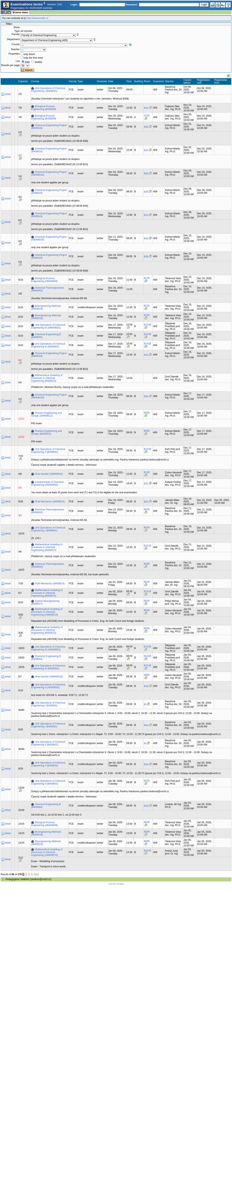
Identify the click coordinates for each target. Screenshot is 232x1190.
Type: (17, 31)
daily (27, 62)
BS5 (146, 686)
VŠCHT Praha (116, 884)
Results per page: (10, 65)
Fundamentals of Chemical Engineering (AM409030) (47, 483)
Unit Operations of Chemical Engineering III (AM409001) (48, 326)
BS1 (146, 108)
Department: (13, 39)
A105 (146, 115)
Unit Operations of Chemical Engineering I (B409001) (48, 89)
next (36, 874)
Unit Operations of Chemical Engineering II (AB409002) (48, 686)
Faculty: (16, 34)
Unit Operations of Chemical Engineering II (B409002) (48, 450)
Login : (74, 4)
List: (18, 61)
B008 (146, 412)
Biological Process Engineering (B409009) (43, 108)
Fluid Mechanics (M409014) (50, 501)
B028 (146, 509)
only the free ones (33, 57)
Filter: (9, 24)
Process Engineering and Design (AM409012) (46, 414)
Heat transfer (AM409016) (49, 474)
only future (29, 54)
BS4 (146, 725)
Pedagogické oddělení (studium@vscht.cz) (28, 879)
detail (8, 94)
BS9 (146, 805)
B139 (146, 278)
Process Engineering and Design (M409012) (46, 432)
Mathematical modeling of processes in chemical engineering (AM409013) (47, 612)
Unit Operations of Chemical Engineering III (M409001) (48, 345)
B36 (146, 126)
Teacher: (15, 49)
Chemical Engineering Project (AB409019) (49, 173)
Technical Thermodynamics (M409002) (47, 289)
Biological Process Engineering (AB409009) (44, 280)
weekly (38, 62)
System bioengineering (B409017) (45, 602)
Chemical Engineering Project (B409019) (49, 127)
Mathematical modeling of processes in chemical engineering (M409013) (47, 378)
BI (145, 704)
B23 (146, 150)
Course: (16, 44)
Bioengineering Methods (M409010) (46, 307)
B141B (147, 324)
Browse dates (20, 12)
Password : (131, 4)
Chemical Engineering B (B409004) (46, 336)
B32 (146, 483)
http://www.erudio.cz (37, 18)
